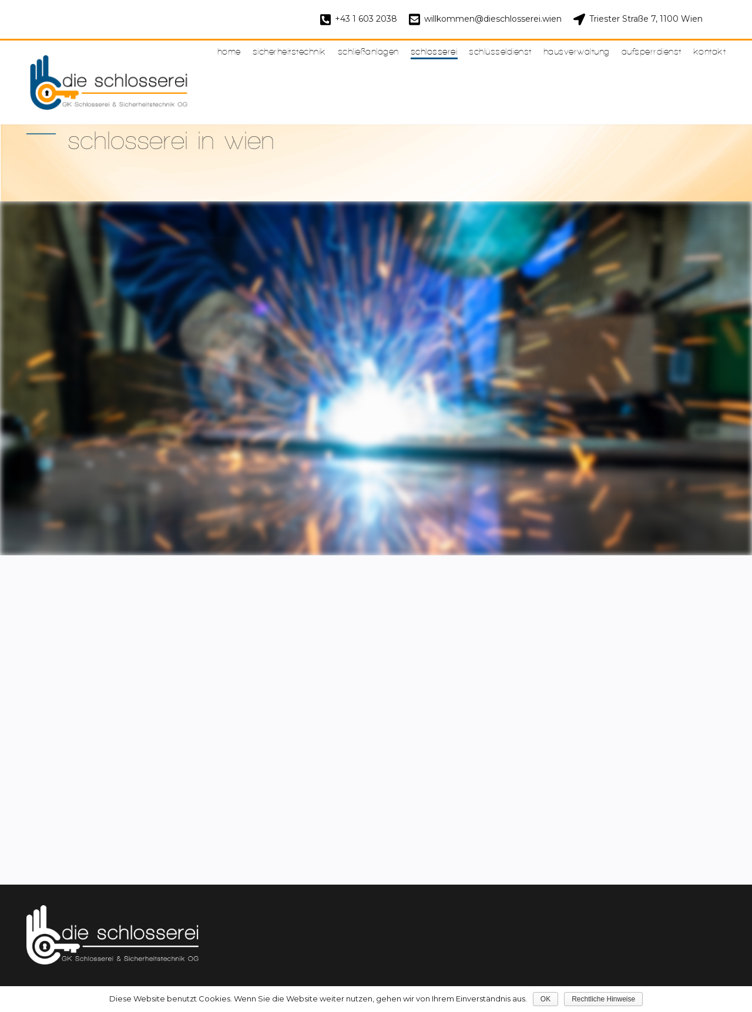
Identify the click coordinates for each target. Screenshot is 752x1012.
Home (229, 51)
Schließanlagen (368, 51)
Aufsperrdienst (652, 51)
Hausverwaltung (576, 51)
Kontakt (709, 51)
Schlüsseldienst (500, 51)
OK (545, 999)
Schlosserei (434, 51)
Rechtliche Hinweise (603, 999)
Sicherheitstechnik (289, 51)
